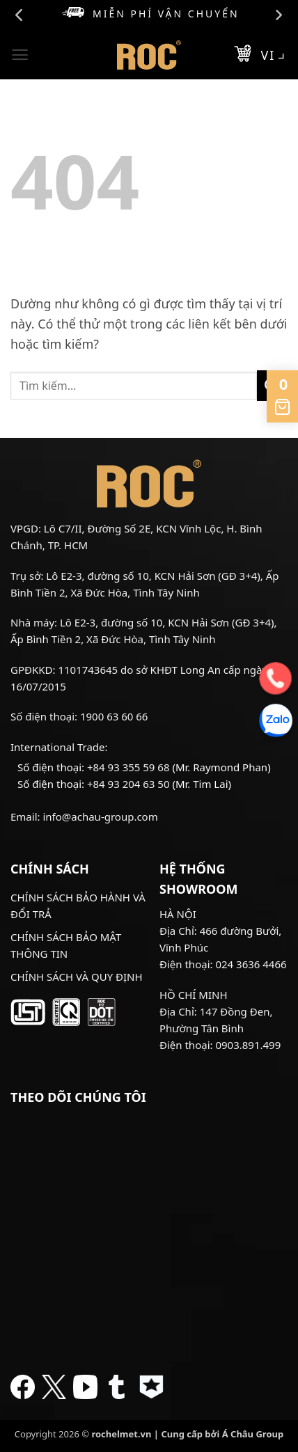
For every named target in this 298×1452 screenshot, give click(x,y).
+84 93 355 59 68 (128, 767)
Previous (20, 15)
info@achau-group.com (99, 816)
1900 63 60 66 (114, 716)
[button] (19, 54)
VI (274, 56)
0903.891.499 (248, 1045)
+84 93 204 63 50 (128, 784)
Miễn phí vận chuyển (150, 13)
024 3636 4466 (250, 964)
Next (278, 15)
